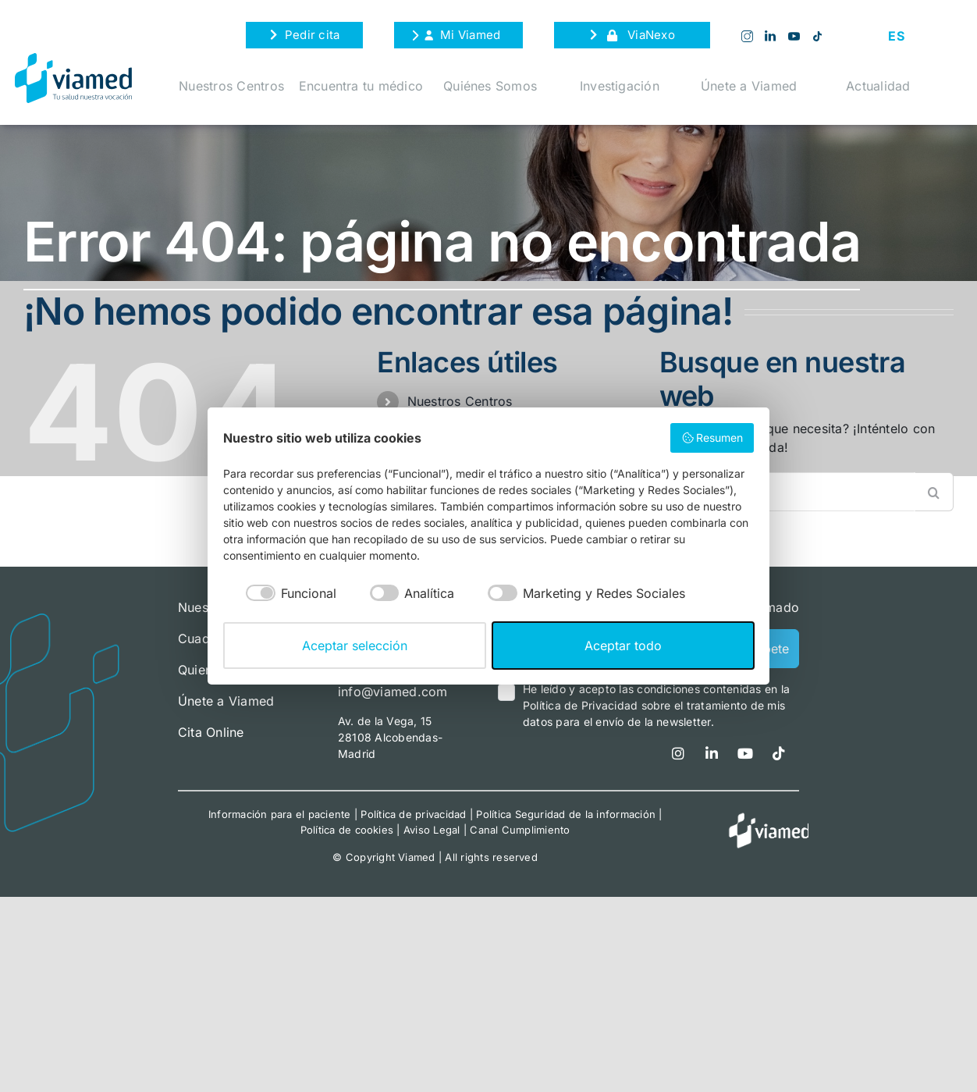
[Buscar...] (813, 491)
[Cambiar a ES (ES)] (895, 35)
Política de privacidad (413, 814)
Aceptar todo (623, 645)
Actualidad (878, 86)
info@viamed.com (393, 691)
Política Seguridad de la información (565, 814)
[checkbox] (279, 592)
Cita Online (211, 732)
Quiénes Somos (490, 86)
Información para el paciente (279, 814)
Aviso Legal (431, 829)
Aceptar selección (354, 645)
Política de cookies (347, 829)
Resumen (712, 438)
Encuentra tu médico (361, 86)
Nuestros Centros (231, 86)
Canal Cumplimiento (520, 829)
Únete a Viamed (749, 86)
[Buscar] (934, 491)
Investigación (619, 86)
